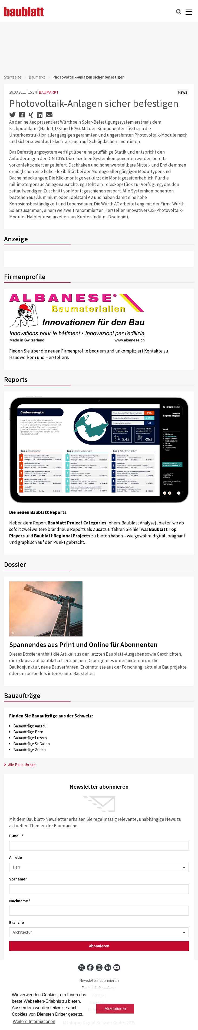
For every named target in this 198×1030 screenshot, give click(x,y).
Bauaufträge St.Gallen (31, 743)
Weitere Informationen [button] (34, 1021)
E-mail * (16, 835)
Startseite (12, 77)
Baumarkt (37, 77)
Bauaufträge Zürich (29, 749)
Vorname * (18, 879)
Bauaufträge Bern (28, 731)
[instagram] (99, 967)
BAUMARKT (49, 92)
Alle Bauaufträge (20, 764)
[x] (81, 967)
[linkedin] (107, 967)
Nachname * (20, 900)
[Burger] (188, 11)
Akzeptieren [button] (115, 1008)
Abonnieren (99, 945)
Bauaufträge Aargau (30, 726)
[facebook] (90, 967)
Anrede (15, 857)
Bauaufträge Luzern (30, 737)
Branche (16, 922)
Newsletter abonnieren (99, 980)
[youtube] (116, 967)
